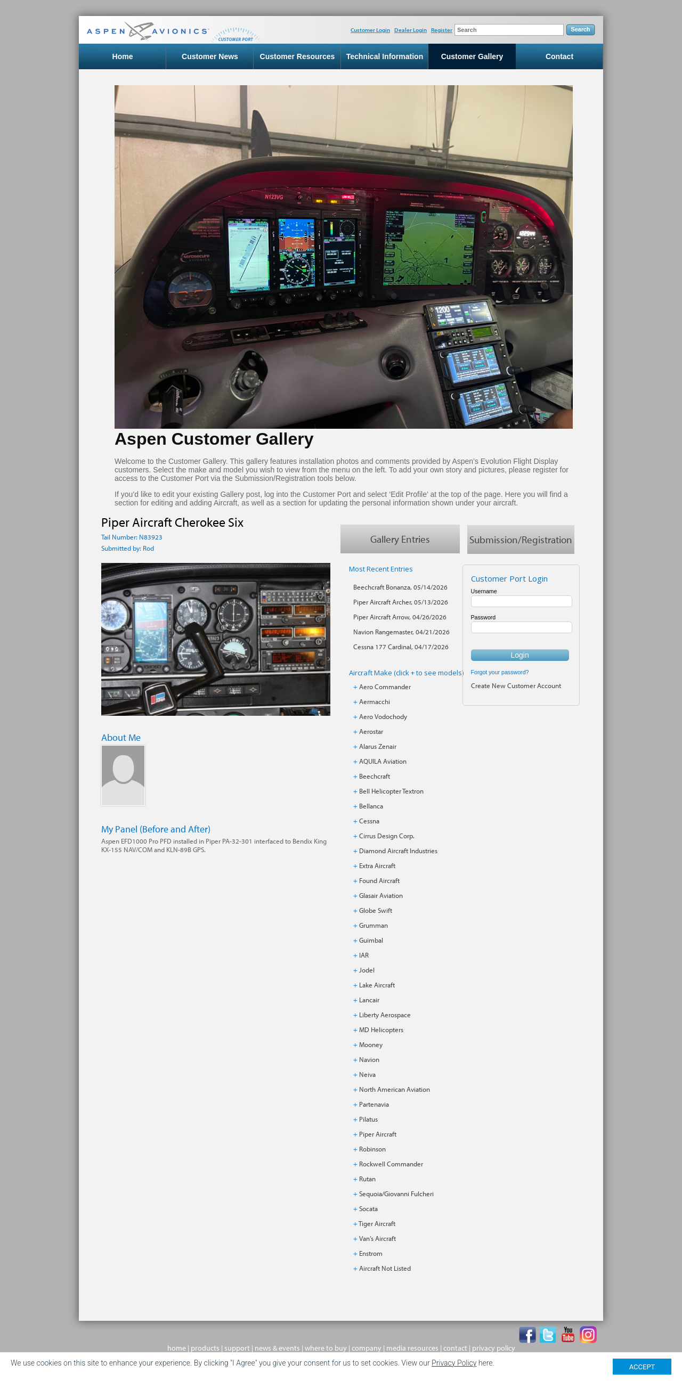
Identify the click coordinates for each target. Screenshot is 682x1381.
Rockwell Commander (391, 1163)
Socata (368, 1208)
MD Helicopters (381, 1029)
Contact (559, 56)
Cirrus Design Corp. (387, 835)
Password (483, 617)
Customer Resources (297, 56)
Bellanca (371, 806)
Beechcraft (374, 776)
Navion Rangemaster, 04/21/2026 (401, 631)
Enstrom (371, 1253)
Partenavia (374, 1104)
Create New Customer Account (516, 685)
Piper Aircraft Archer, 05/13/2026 (400, 602)
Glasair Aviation (381, 895)
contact (455, 1348)
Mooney (371, 1044)
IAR (364, 955)
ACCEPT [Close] (642, 1367)
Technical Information (384, 56)
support (237, 1348)
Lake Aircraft (377, 984)
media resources (412, 1348)
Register (441, 30)
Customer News (210, 56)
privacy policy (493, 1348)
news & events (277, 1348)
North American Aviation (394, 1089)
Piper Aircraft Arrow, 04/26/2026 (399, 616)
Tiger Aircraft (377, 1223)
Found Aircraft (379, 880)
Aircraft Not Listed (385, 1268)
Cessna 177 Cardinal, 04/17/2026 (401, 646)
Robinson (372, 1149)
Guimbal (371, 940)
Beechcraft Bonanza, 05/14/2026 (400, 587)
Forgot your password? (500, 672)
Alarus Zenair (377, 746)
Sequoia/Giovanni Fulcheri (396, 1193)
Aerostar (371, 731)
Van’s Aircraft (377, 1238)
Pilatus (368, 1119)
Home (122, 56)
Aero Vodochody (383, 716)
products (205, 1348)
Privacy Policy (454, 1363)
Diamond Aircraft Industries (398, 850)
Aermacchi (374, 701)
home (176, 1348)
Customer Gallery (472, 56)
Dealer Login (410, 30)
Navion (369, 1059)
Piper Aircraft (377, 1134)
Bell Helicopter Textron (391, 791)
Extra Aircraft (377, 865)
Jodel (367, 970)
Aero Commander (385, 686)
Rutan (367, 1178)
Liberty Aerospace (385, 1014)
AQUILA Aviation (383, 761)
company (366, 1348)
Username (484, 591)
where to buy (326, 1348)
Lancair (369, 999)
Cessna (369, 820)
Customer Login (370, 30)
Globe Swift (375, 910)
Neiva (367, 1074)
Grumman (373, 925)
